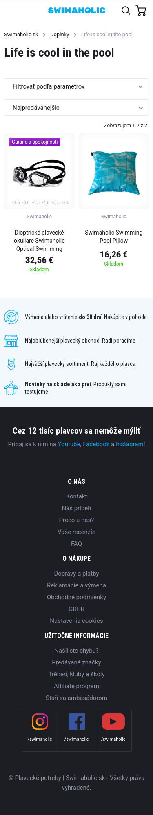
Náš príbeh (76, 508)
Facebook (96, 444)
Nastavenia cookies (76, 621)
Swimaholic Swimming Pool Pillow (113, 236)
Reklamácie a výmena (76, 585)
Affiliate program (76, 686)
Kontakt (76, 496)
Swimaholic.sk (21, 34)
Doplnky (59, 34)
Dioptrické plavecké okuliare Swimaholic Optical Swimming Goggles (39, 242)
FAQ (76, 543)
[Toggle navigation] (11, 10)
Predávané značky (76, 662)
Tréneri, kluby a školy (76, 674)
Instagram (130, 444)
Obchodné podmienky (76, 597)
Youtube (69, 444)
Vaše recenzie (76, 532)
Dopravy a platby (76, 573)
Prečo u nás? (76, 520)
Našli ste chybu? (76, 650)
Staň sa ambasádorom (76, 698)
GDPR (76, 609)
